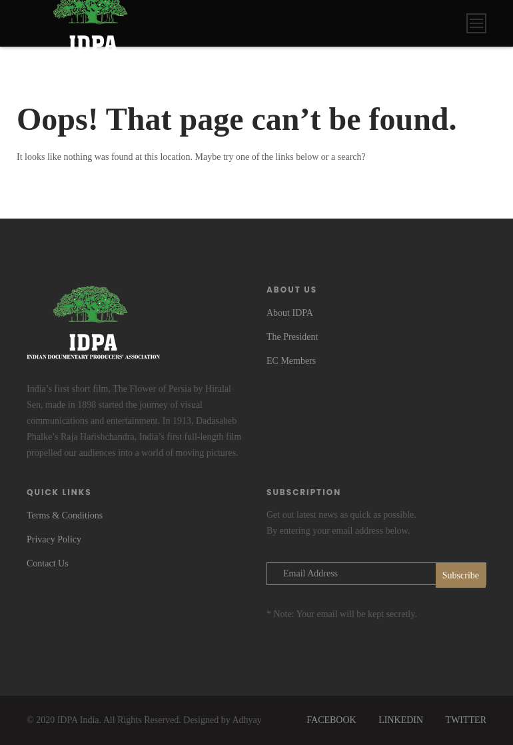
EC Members (291, 361)
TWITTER (466, 720)
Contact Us (48, 563)
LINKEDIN (400, 720)
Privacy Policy (54, 539)
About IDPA (289, 313)
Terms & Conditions (65, 515)
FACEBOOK (331, 720)
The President (292, 337)
